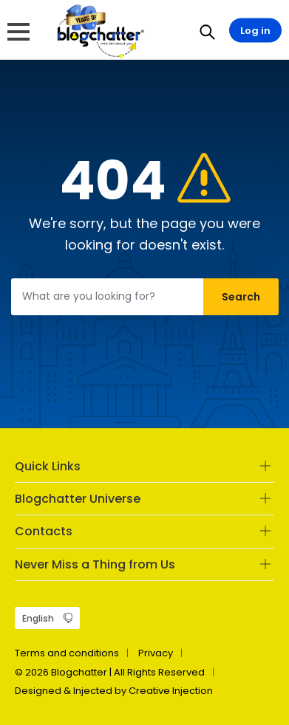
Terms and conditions (67, 653)
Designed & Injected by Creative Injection (114, 691)
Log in (255, 31)
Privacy (155, 653)
